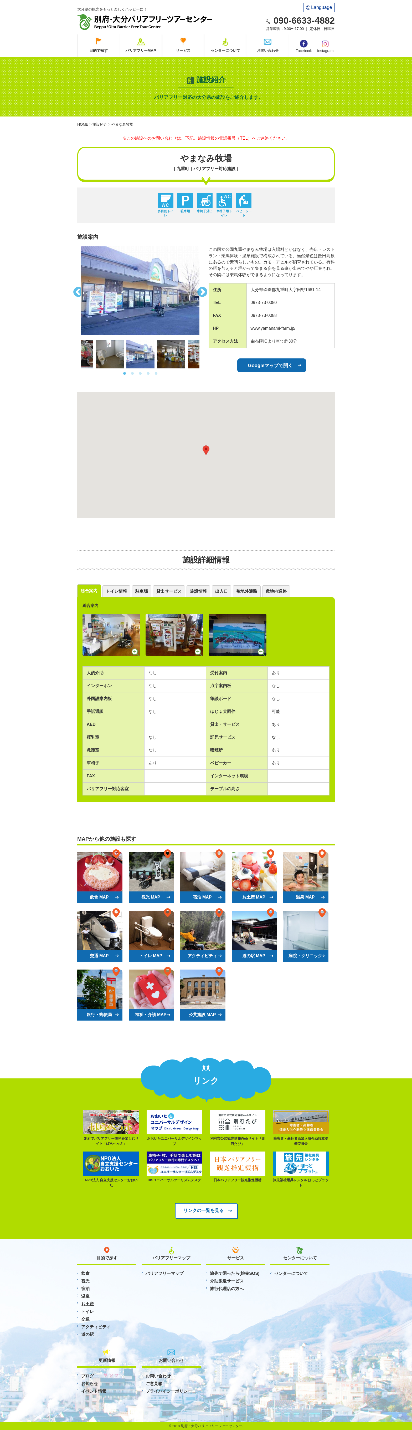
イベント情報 (93, 1391)
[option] (140, 290)
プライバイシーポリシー (169, 1391)
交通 (85, 1319)
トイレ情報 (116, 591)
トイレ (87, 1311)
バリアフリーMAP (141, 50)
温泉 (85, 1296)
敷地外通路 (246, 591)
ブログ (87, 1376)
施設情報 (198, 591)
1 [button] (124, 373)
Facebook (304, 46)
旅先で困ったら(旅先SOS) (234, 1273)
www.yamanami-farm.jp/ (273, 328)
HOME (82, 124)
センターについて (225, 50)
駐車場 (141, 591)
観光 (85, 1281)
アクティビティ (96, 1327)
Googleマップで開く (270, 365)
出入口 (221, 591)
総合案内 (89, 591)
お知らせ (89, 1383)
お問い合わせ (268, 50)
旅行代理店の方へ (227, 1288)
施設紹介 (99, 124)
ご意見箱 (154, 1383)
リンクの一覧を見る (203, 1210)
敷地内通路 (276, 591)
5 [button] (156, 373)
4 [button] (148, 373)
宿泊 (85, 1288)
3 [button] (140, 373)
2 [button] (132, 373)
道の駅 (87, 1334)
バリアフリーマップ (164, 1273)
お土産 (87, 1304)
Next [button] (203, 290)
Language (319, 7)
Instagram (325, 46)
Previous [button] (77, 290)
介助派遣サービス (227, 1281)
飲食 (85, 1273)
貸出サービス (169, 591)
